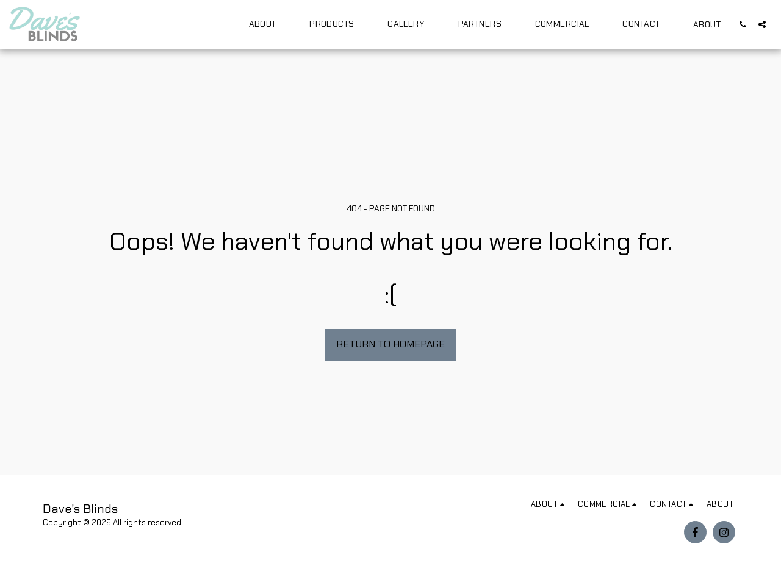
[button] (268, 24)
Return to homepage (390, 344)
